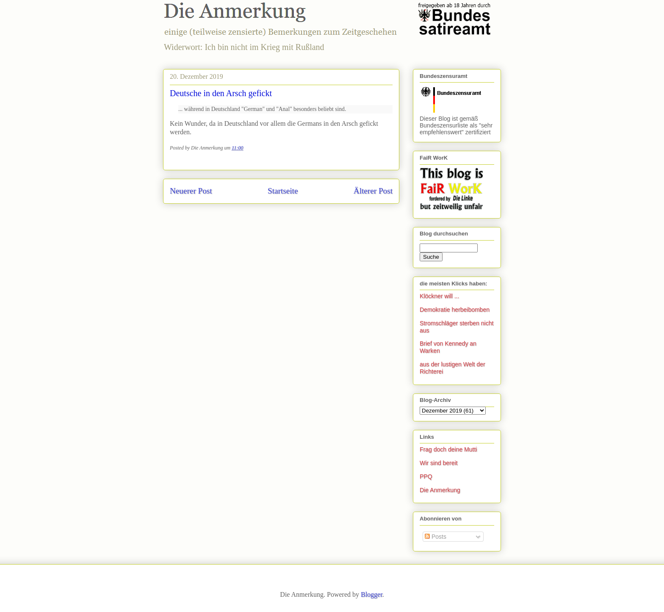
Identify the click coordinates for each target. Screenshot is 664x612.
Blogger (371, 594)
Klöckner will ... (439, 296)
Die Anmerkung (440, 490)
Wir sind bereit (438, 463)
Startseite (283, 190)
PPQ (426, 476)
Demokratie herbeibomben (455, 309)
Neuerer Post (191, 190)
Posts (435, 536)
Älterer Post (373, 190)
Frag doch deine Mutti (448, 449)
